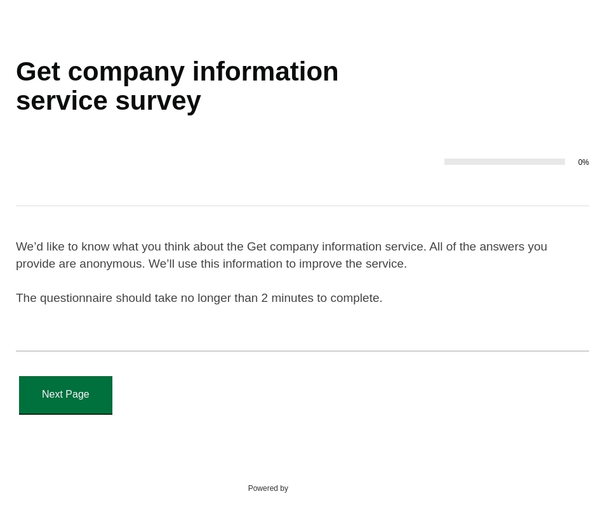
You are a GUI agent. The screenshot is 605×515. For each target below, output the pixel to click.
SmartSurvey (325, 487)
